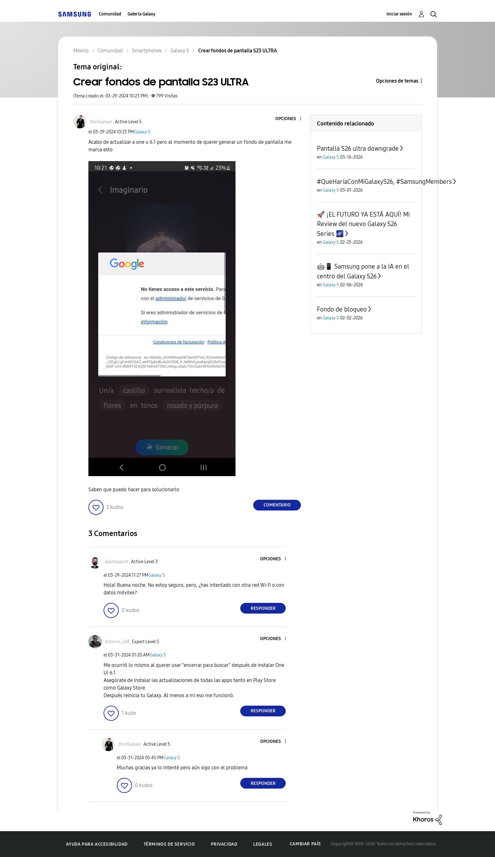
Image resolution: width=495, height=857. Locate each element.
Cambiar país (305, 844)
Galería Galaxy (141, 14)
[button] (290, 119)
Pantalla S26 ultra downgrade (358, 148)
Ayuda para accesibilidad (96, 844)
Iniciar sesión (399, 14)
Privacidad (224, 844)
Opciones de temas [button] (397, 81)
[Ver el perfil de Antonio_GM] (117, 641)
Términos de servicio (169, 844)
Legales (262, 844)
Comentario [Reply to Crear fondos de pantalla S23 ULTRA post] (277, 505)
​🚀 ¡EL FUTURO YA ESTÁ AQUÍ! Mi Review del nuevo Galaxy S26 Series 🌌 (363, 224)
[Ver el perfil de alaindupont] (116, 561)
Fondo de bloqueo (342, 309)
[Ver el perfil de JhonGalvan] (101, 122)
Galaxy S (142, 132)
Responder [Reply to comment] (263, 608)
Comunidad (110, 14)
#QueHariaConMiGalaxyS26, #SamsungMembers (384, 181)
